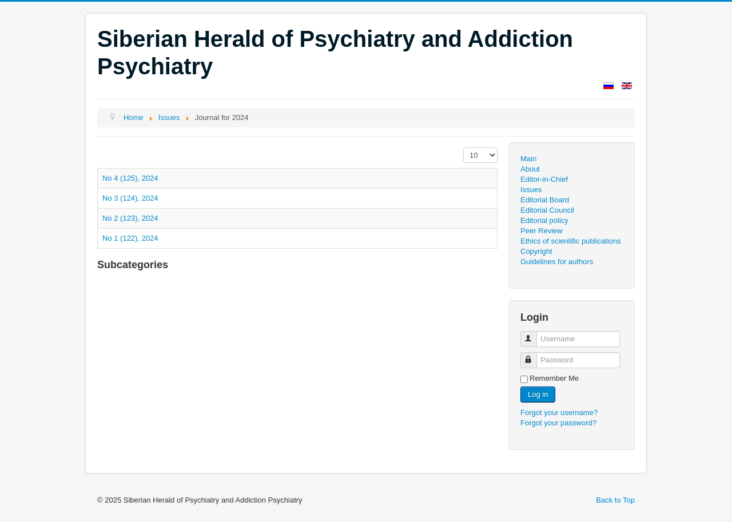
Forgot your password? (558, 423)
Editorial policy (544, 220)
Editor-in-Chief (544, 179)
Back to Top (615, 500)
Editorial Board (544, 200)
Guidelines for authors (556, 261)
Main (528, 158)
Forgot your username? (559, 412)
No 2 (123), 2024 (130, 218)
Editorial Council (547, 210)
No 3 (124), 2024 (130, 198)
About (530, 169)
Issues (531, 189)
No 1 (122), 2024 (130, 238)
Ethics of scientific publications (570, 241)
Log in (538, 394)
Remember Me (554, 378)
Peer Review (541, 230)
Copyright (536, 251)
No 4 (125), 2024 (130, 178)
